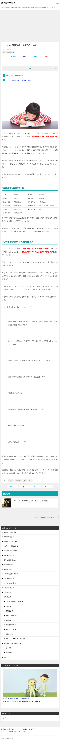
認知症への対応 (8, 698)
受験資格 (18, 480)
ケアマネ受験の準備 (8, 52)
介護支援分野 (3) (9, 578)
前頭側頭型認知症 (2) (10, 550)
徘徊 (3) (8, 620)
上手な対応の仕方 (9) (10, 560)
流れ (30, 480)
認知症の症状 (8, 3)
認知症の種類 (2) (9, 537)
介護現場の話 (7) (9, 588)
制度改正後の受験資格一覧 (15, 75)
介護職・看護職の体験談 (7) (14, 601)
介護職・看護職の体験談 (21, 698)
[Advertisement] (30, 25)
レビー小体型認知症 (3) (11, 546)
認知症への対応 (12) (10, 564)
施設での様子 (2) (11, 625)
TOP (9, 729)
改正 (25, 480)
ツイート (6, 718)
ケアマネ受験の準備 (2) (11, 574)
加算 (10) (6, 657)
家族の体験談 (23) (11, 615)
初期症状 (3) (9, 611)
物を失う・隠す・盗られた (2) (15, 639)
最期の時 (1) (9, 634)
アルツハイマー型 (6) (10, 541)
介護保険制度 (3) (11, 583)
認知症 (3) (9, 652)
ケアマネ (10, 480)
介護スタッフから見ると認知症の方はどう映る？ (21, 701)
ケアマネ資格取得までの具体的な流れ (18, 80)
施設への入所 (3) (11, 629)
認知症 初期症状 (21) (11, 532)
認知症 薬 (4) (8, 569)
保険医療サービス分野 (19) (12, 643)
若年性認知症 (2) (9, 555)
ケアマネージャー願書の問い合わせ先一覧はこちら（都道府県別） (31, 501)
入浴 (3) (8, 606)
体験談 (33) (7, 597)
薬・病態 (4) (9, 648)
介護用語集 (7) (8, 592)
